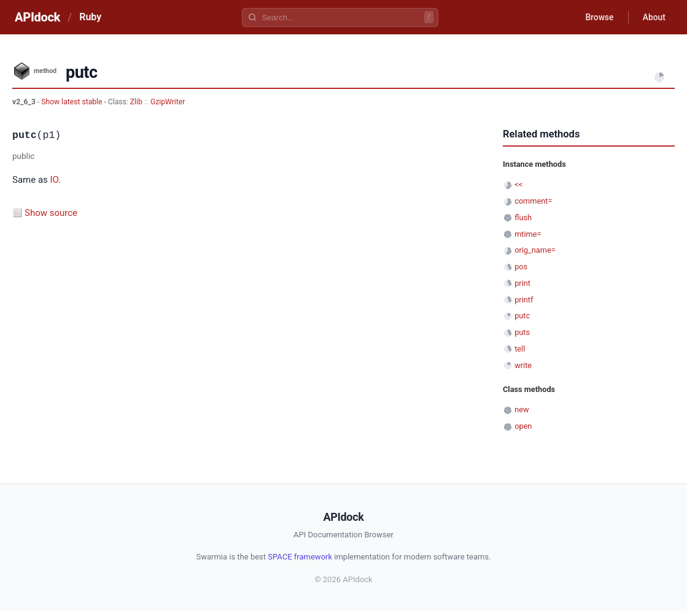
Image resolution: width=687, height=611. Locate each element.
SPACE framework (300, 556)
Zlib (136, 102)
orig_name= (535, 250)
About (653, 17)
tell (519, 348)
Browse (597, 17)
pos (520, 266)
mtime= (527, 234)
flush (523, 217)
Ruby (90, 17)
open (523, 426)
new (521, 409)
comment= (533, 201)
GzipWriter (167, 102)
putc (522, 315)
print (522, 283)
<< (518, 184)
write (523, 365)
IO (54, 179)
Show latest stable (72, 102)
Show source (51, 212)
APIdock (37, 17)
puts (522, 332)
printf (523, 299)
